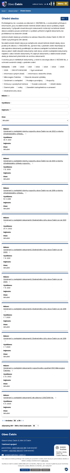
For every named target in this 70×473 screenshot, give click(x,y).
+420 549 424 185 (19, 448)
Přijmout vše (24, 470)
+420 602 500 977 (15, 451)
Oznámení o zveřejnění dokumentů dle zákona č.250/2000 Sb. (30, 398)
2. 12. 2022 (7, 377)
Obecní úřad (13, 11)
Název (5, 96)
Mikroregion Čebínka (12, 77)
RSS (64, 19)
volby (20, 87)
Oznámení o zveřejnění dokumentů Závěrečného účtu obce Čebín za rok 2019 (34, 310)
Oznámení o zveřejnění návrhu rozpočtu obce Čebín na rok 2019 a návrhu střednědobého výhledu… (33, 192)
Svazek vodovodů (39, 84)
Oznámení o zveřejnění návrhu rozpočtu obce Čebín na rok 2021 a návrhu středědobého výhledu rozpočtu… (33, 162)
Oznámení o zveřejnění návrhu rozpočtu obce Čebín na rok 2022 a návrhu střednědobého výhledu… (33, 132)
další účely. (44, 461)
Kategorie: (6, 67)
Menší (39, 4)
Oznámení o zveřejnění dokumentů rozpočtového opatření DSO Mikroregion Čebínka (34, 369)
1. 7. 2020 (6, 317)
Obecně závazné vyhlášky (35, 77)
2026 (6, 70)
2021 (30, 67)
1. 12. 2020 (7, 169)
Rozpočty (50, 80)
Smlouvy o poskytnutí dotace (16, 84)
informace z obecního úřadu (40, 74)
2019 (14, 67)
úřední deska (56, 84)
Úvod (3, 11)
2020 (22, 67)
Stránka (8, 421)
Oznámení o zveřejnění (13, 80)
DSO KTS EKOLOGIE (19, 70)
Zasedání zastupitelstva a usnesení (41, 87)
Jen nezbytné (36, 470)
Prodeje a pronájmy (35, 80)
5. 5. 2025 (7, 404)
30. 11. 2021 (7, 140)
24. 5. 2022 (7, 229)
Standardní (41, 4)
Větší (44, 4)
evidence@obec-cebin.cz (15, 455)
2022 (38, 67)
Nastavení (46, 470)
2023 (46, 67)
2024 (54, 67)
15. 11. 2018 (7, 199)
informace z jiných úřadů (14, 74)
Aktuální (6, 149)
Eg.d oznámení (37, 70)
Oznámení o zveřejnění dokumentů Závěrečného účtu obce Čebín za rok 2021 (34, 221)
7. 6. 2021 (6, 258)
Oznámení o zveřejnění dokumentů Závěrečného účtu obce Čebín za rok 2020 (32, 251)
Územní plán (9, 87)
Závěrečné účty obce (12, 91)
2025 (62, 67)
